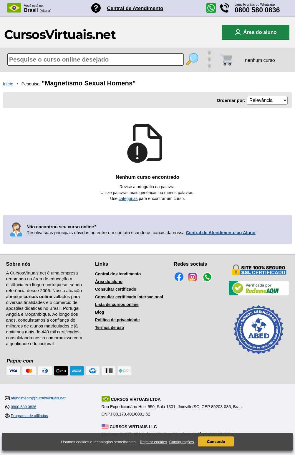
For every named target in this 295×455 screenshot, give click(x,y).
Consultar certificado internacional (129, 296)
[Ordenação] (267, 100)
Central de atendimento (118, 274)
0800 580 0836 (257, 10)
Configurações (181, 442)
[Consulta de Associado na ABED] (259, 356)
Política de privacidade (117, 319)
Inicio (8, 83)
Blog (99, 312)
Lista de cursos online (117, 304)
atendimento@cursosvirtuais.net (38, 398)
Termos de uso (109, 327)
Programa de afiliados (29, 415)
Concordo (216, 441)
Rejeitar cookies (153, 442)
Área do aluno (108, 281)
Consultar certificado (115, 289)
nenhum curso (260, 60)
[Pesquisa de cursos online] (95, 59)
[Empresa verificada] (259, 294)
